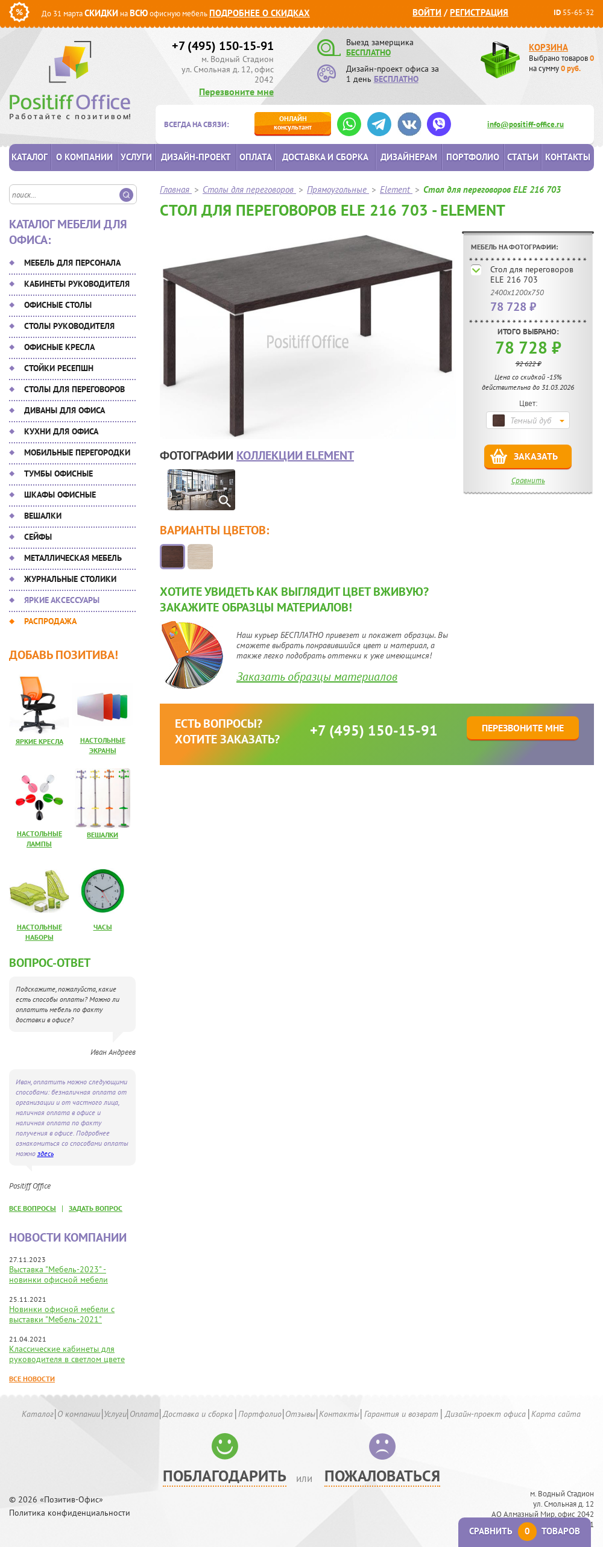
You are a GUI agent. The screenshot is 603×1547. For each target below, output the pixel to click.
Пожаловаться (382, 1476)
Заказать (536, 456)
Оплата (255, 157)
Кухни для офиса (61, 431)
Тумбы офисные (58, 473)
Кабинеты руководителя (77, 283)
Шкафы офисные (60, 494)
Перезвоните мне (236, 92)
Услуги (136, 157)
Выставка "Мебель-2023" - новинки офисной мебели (58, 1274)
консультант (292, 122)
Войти (426, 12)
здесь (45, 1153)
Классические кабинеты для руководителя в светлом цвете (67, 1353)
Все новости (32, 1378)
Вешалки (43, 515)
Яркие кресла (39, 741)
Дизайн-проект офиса (485, 1413)
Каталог (29, 157)
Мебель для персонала (72, 262)
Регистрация (479, 12)
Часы (102, 926)
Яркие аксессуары (61, 600)
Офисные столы (58, 304)
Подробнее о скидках (259, 13)
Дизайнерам (408, 157)
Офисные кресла (59, 347)
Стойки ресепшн (58, 368)
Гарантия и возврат (401, 1413)
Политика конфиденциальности (69, 1513)
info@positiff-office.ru (525, 124)
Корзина (548, 47)
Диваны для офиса (64, 410)
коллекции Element (295, 455)
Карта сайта (556, 1413)
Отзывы (300, 1413)
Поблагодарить (224, 1476)
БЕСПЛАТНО (368, 52)
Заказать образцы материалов (316, 676)
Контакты (567, 157)
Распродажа (50, 621)
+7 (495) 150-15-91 (223, 46)
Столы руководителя (69, 325)
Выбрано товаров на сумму (561, 63)
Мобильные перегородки (77, 452)
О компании (84, 157)
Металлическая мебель (73, 557)
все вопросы (32, 1208)
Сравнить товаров (524, 1531)
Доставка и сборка (325, 157)
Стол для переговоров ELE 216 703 (531, 274)
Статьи (522, 157)
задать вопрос (95, 1208)
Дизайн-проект (196, 157)
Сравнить (528, 480)
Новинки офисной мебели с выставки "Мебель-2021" (62, 1314)
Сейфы (38, 536)
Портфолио (472, 157)
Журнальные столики (70, 578)
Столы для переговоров (74, 389)
